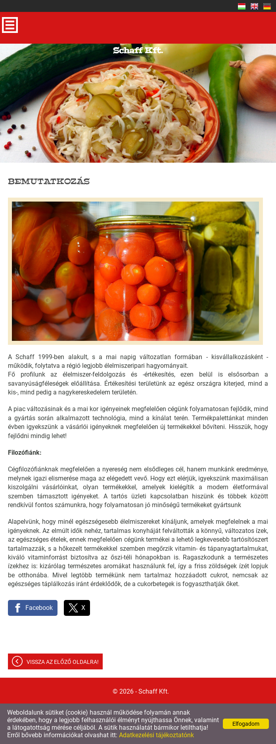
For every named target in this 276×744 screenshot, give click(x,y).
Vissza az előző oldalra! (63, 662)
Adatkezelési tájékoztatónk (156, 735)
